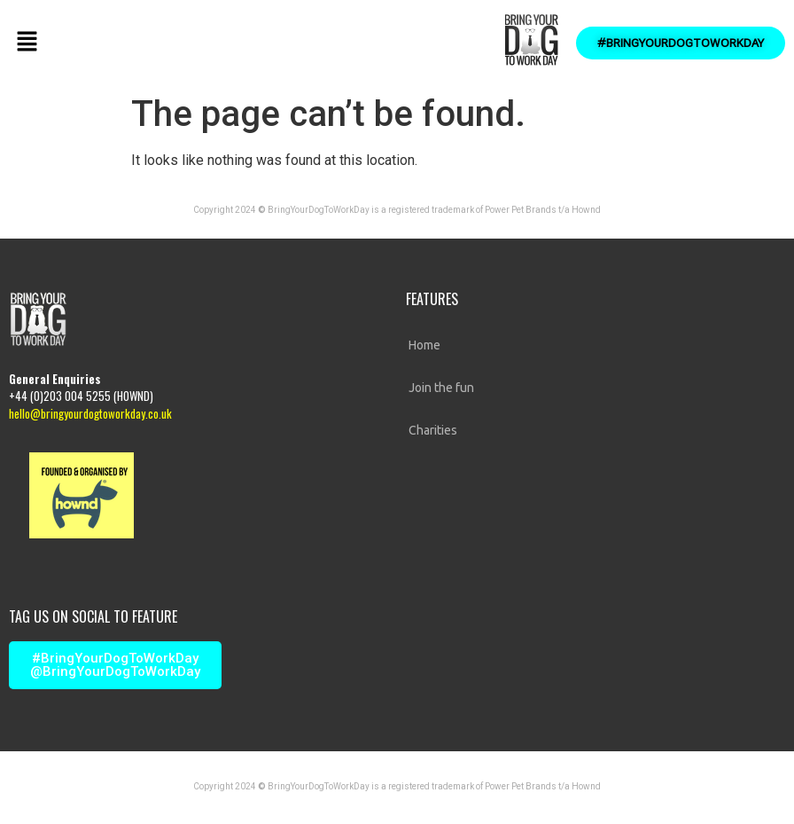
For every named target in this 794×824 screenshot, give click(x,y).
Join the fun (441, 388)
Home (424, 345)
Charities (433, 430)
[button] (26, 42)
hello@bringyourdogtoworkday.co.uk (90, 413)
